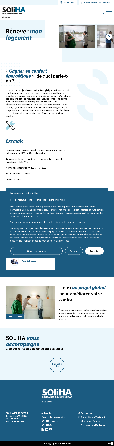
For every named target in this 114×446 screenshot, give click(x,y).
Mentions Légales (90, 421)
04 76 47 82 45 (17, 421)
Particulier (69, 2)
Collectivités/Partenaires (94, 417)
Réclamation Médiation (93, 425)
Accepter (94, 251)
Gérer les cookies (36, 251)
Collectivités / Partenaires (97, 2)
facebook (42, 429)
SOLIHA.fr (46, 425)
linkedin (46, 429)
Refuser (74, 251)
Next (109, 36)
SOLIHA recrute (49, 421)
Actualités (47, 413)
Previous (10, 316)
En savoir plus (57, 365)
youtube (50, 429)
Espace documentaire (53, 417)
